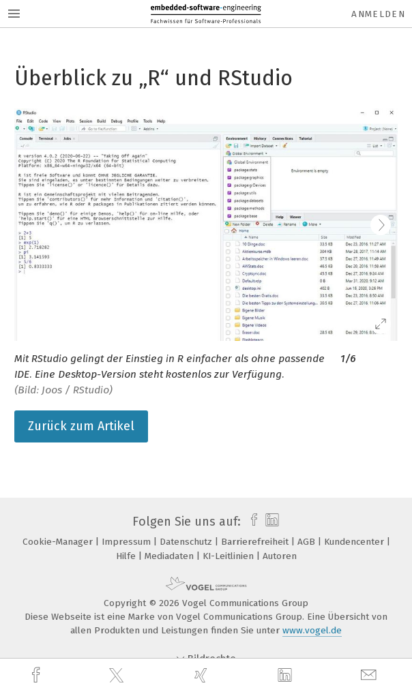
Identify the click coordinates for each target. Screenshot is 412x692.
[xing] (202, 675)
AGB (307, 541)
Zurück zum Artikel (81, 426)
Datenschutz (187, 541)
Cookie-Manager (59, 541)
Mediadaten (170, 556)
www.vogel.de (312, 630)
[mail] (370, 675)
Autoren (280, 556)
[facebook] (37, 675)
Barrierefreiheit (256, 541)
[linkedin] (286, 676)
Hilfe (127, 556)
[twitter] (118, 675)
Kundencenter (355, 541)
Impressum (127, 541)
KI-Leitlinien (229, 556)
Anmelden (378, 14)
